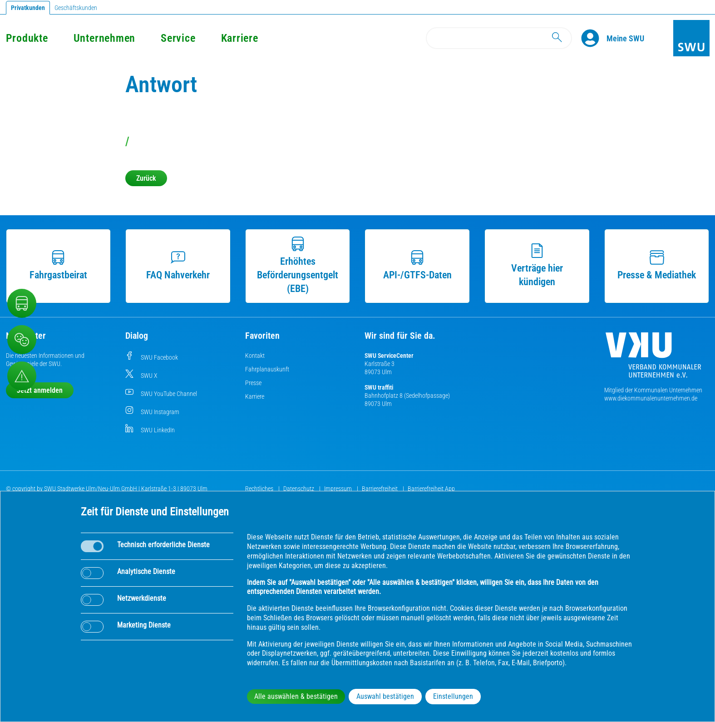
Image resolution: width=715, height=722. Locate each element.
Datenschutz (299, 488)
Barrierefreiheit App (431, 488)
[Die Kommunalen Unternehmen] (653, 358)
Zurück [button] (146, 178)
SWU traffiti (379, 387)
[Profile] (594, 38)
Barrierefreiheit (380, 488)
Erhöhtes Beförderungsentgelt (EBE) (297, 265)
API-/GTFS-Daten (417, 265)
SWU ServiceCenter (389, 355)
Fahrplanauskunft (267, 369)
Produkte (27, 38)
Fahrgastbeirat (58, 265)
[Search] (499, 38)
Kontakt (255, 355)
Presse (253, 382)
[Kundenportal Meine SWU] (625, 38)
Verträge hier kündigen (537, 265)
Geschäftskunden (75, 7)
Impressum (338, 488)
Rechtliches (260, 488)
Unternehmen (104, 38)
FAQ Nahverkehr (178, 265)
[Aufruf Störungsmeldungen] (21, 376)
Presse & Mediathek (656, 265)
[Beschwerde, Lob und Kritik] (21, 339)
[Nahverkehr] (21, 303)
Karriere (239, 38)
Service (178, 38)
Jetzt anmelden (40, 390)
